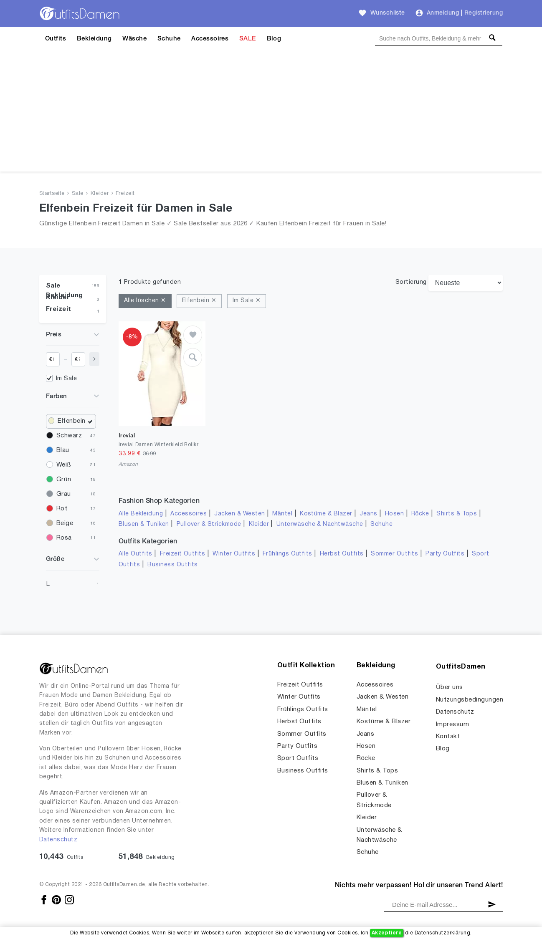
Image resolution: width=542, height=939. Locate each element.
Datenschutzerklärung (442, 933)
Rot (61, 509)
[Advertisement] (271, 113)
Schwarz (69, 436)
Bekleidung (94, 39)
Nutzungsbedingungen (469, 700)
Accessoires (209, 39)
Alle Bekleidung (141, 514)
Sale (78, 193)
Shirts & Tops (456, 514)
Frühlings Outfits (287, 554)
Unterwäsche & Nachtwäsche (319, 524)
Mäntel (282, 514)
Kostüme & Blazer (326, 514)
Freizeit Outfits (182, 554)
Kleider (100, 193)
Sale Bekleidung (64, 288)
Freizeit (125, 193)
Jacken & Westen (239, 514)
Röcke (420, 514)
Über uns (449, 687)
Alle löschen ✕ (145, 300)
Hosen (394, 514)
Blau (62, 450)
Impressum (452, 724)
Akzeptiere (387, 933)
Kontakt (448, 737)
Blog (274, 39)
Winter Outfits (234, 554)
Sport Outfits (297, 758)
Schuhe (169, 39)
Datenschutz (58, 840)
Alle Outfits (135, 554)
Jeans (368, 514)
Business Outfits (172, 565)
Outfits (55, 39)
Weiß (63, 465)
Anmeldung (443, 13)
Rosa (64, 538)
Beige (64, 523)
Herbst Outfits (342, 554)
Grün (63, 479)
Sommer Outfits (394, 554)
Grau (63, 494)
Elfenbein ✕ (199, 300)
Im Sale (66, 378)
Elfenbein (76, 421)
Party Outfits (444, 554)
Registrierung (483, 13)
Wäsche (134, 39)
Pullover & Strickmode (209, 524)
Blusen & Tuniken (144, 524)
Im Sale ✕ (247, 300)
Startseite (52, 193)
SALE (247, 39)
